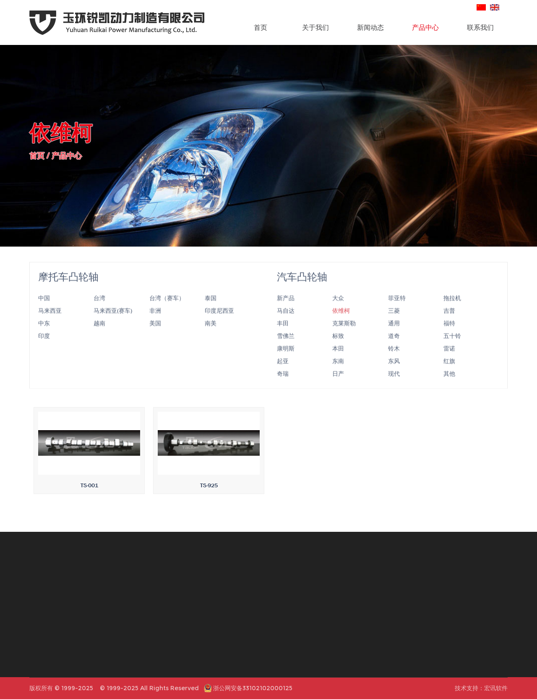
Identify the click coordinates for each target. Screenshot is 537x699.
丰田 (283, 334)
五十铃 (452, 347)
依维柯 (341, 322)
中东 (44, 334)
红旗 (449, 372)
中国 (44, 309)
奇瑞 (283, 385)
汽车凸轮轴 (302, 288)
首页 (260, 27)
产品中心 (425, 27)
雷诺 (449, 360)
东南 (338, 372)
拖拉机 (452, 309)
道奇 (394, 347)
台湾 (99, 309)
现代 (394, 385)
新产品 (286, 309)
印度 (44, 347)
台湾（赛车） (167, 309)
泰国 (210, 309)
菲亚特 (397, 309)
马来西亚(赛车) (113, 322)
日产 (338, 385)
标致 (338, 347)
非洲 (155, 322)
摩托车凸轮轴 (68, 288)
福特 (449, 334)
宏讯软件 (496, 688)
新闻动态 (370, 27)
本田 (338, 360)
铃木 (394, 360)
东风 (394, 372)
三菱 (394, 322)
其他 (449, 385)
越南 (99, 334)
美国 (155, 334)
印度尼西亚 (219, 322)
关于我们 (315, 27)
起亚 (283, 372)
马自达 (286, 322)
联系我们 (480, 27)
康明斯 (286, 360)
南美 (210, 334)
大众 (338, 309)
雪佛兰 (286, 347)
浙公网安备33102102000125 (252, 688)
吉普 (449, 322)
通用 (394, 334)
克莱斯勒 (344, 334)
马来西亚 (50, 322)
